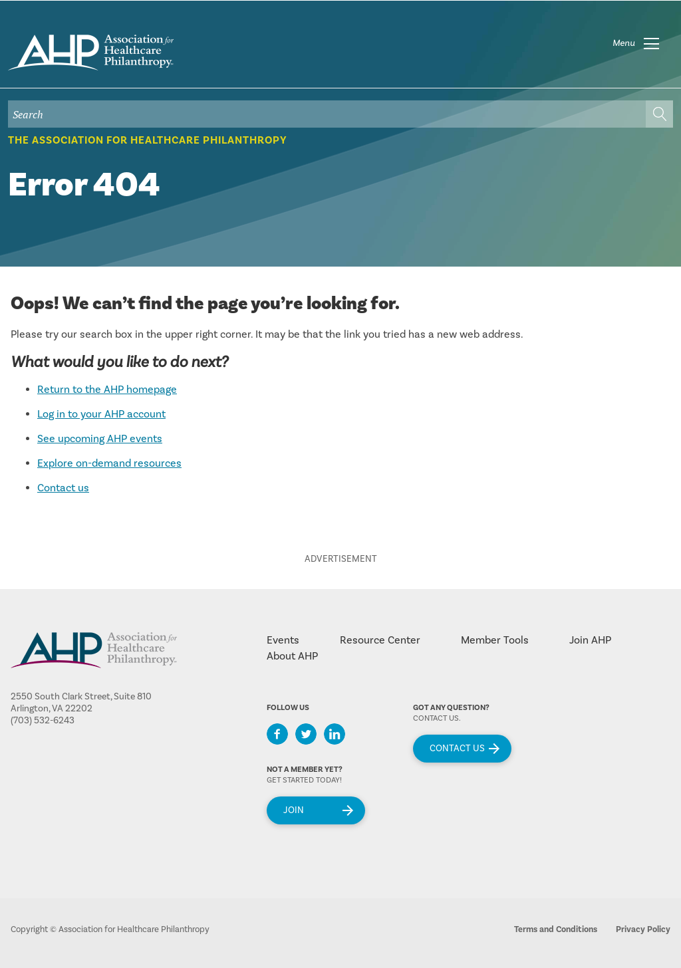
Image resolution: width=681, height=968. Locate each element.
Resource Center (380, 640)
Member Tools (495, 640)
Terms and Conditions (555, 929)
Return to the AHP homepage (107, 389)
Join (293, 810)
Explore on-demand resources (109, 463)
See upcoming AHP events (99, 438)
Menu (624, 43)
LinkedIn (334, 734)
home (91, 52)
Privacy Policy (643, 929)
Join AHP (590, 640)
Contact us (63, 488)
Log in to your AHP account (101, 414)
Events (283, 640)
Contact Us (457, 749)
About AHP (292, 656)
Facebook (277, 734)
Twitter (306, 734)
